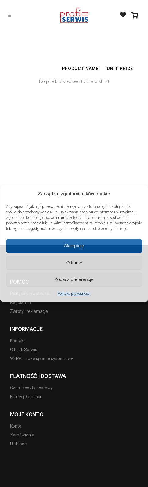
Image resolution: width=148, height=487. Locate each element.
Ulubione (18, 444)
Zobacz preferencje (73, 279)
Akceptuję (74, 245)
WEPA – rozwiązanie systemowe (42, 358)
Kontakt (17, 341)
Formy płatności (25, 397)
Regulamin (20, 302)
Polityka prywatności (74, 293)
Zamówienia (22, 435)
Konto (15, 426)
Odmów (74, 262)
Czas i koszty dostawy (31, 388)
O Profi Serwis (23, 349)
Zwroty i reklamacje (29, 311)
